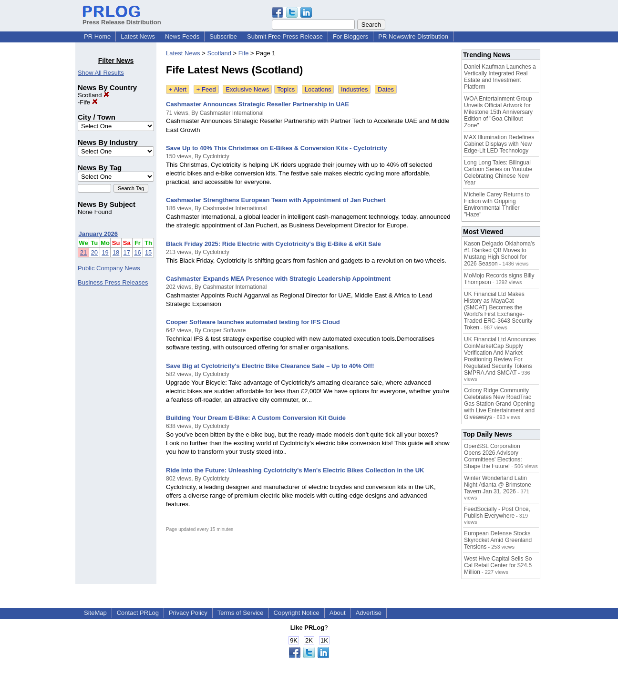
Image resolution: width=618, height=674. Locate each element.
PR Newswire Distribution (413, 36)
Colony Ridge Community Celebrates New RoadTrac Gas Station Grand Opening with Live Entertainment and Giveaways (499, 403)
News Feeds (182, 36)
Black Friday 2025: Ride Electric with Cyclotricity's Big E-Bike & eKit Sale (273, 243)
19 (105, 252)
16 (137, 252)
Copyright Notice (296, 612)
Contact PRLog (138, 612)
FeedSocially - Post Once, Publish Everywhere (497, 512)
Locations (318, 89)
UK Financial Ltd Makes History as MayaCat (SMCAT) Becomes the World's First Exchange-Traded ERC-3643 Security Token (498, 311)
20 (94, 252)
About (338, 612)
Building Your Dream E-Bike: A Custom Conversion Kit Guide (256, 417)
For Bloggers (350, 36)
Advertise (368, 612)
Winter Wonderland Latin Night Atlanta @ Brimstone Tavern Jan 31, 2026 (497, 485)
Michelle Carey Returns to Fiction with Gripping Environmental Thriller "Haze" (497, 204)
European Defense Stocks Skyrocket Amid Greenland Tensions (498, 540)
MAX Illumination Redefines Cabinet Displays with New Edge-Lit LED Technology (499, 144)
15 (148, 252)
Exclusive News (247, 89)
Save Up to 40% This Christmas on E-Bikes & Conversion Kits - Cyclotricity (276, 148)
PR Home (97, 36)
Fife (88, 102)
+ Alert (177, 89)
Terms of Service (240, 612)
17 (127, 252)
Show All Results (101, 72)
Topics (286, 89)
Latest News (138, 36)
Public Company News (109, 268)
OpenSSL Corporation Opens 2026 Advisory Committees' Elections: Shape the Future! (493, 456)
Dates (386, 89)
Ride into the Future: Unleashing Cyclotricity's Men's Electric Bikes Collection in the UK (295, 470)
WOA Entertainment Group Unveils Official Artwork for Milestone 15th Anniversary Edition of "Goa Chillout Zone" (498, 112)
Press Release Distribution (121, 18)
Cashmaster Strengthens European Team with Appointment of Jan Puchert (276, 200)
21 (83, 252)
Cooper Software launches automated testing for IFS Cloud (253, 322)
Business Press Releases (113, 282)
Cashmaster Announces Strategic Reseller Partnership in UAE (257, 104)
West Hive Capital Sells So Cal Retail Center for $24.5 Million (498, 565)
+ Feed (206, 89)
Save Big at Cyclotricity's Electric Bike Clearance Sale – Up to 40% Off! (270, 365)
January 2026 (98, 233)
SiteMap (95, 612)
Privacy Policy (188, 612)
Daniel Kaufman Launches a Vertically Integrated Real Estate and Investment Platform (500, 76)
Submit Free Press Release (285, 36)
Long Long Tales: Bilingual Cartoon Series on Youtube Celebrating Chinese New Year (498, 172)
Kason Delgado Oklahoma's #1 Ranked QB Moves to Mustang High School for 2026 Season (499, 253)
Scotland (93, 95)
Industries (354, 89)
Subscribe (223, 36)
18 (116, 252)
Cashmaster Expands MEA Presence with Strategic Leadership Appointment (278, 278)
